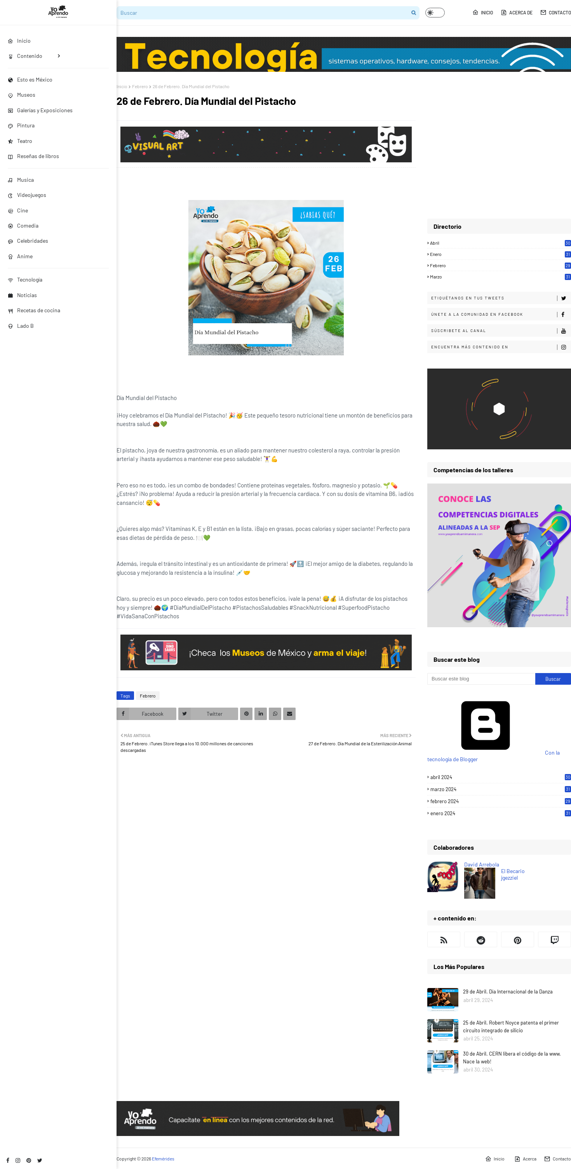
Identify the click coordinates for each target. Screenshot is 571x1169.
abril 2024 (500, 777)
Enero (500, 254)
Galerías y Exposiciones (40, 110)
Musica (21, 179)
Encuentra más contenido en (501, 347)
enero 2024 (500, 813)
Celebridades (28, 240)
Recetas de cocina (34, 310)
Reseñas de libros (33, 156)
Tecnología (25, 279)
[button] (435, 12)
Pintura (21, 125)
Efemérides (163, 1158)
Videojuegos (27, 194)
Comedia (23, 225)
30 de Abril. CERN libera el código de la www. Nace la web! (512, 1058)
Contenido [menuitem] (25, 55)
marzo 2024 (500, 789)
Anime (20, 256)
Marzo (500, 276)
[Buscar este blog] (481, 679)
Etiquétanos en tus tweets (501, 298)
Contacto (555, 12)
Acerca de (517, 12)
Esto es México (30, 79)
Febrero (140, 86)
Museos (21, 94)
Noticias (22, 295)
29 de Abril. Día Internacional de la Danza (508, 991)
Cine (18, 210)
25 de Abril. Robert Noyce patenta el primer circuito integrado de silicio (511, 1026)
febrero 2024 (500, 801)
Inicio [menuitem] (19, 40)
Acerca (525, 1159)
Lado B (21, 325)
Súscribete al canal (501, 331)
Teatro (20, 140)
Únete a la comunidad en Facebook (501, 314)
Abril (500, 242)
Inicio (482, 12)
